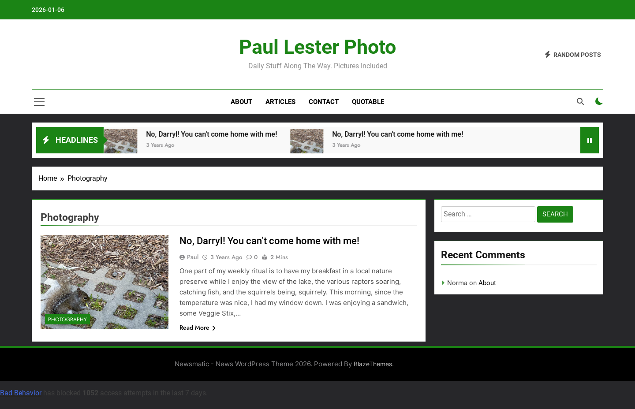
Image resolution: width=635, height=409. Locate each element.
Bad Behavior (20, 393)
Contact (324, 102)
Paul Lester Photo (317, 47)
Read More (197, 327)
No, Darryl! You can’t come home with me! (214, 134)
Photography (67, 319)
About (241, 102)
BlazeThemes (373, 364)
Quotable (368, 102)
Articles (280, 102)
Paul (192, 257)
